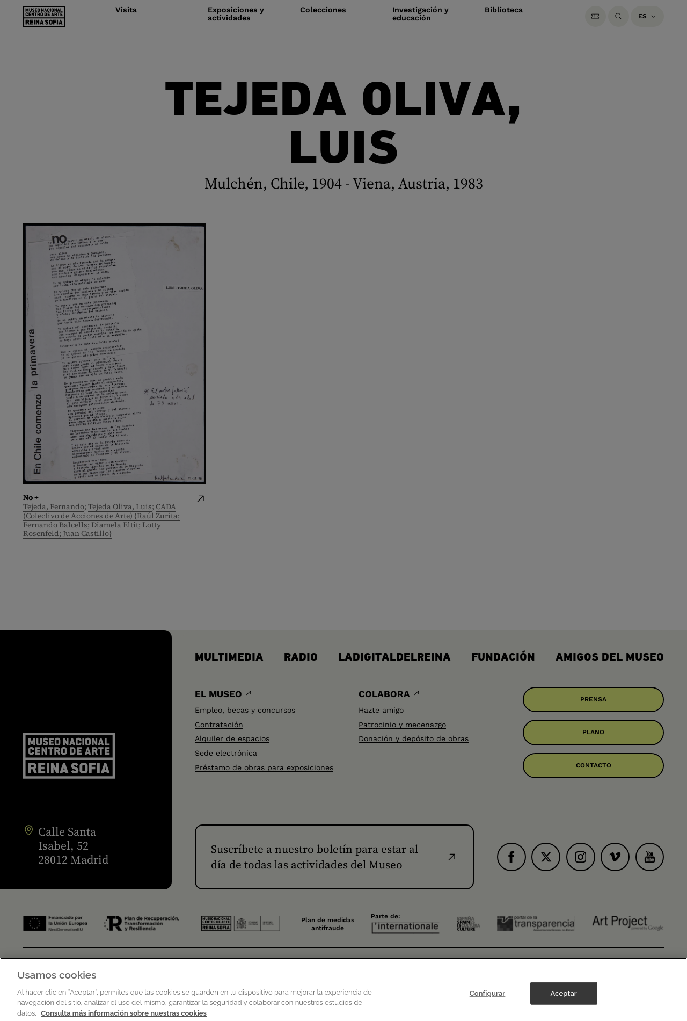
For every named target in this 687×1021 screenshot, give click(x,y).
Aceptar (563, 1005)
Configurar (488, 1005)
